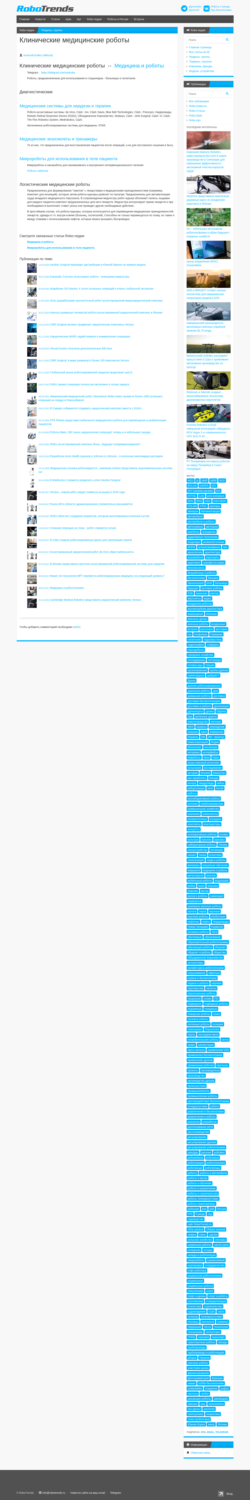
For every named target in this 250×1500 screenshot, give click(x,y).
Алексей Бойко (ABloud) (38, 55)
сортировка (195, 1265)
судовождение (196, 1311)
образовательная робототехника (208, 942)
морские (193, 890)
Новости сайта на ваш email (87, 1492)
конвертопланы (197, 819)
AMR (204, 480)
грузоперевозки (197, 670)
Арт (79, 19)
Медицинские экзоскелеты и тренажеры (58, 139)
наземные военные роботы (204, 906)
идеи (204, 731)
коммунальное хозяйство (203, 808)
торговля (203, 1337)
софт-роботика (197, 1270)
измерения (216, 731)
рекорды (193, 1152)
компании (194, 813)
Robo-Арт (195, 120)
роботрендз (195, 1167)
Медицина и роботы (139, 66)
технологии (221, 1326)
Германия (216, 634)
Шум (68, 19)
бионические (196, 583)
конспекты (194, 824)
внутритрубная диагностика (205, 608)
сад (210, 1214)
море (201, 885)
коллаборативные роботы (204, 798)
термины (222, 1321)
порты (191, 1034)
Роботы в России (117, 19)
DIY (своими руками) (200, 490)
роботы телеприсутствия (203, 1198)
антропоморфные (209, 547)
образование (213, 937)
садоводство (195, 1219)
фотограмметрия (198, 1378)
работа (214, 1106)
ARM (213, 480)
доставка (219, 695)
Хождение (211, 1388)
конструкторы (212, 824)
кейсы (220, 783)
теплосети (207, 1321)
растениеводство (198, 1132)
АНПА (191, 547)
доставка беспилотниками (204, 701)
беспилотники (196, 577)
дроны (210, 711)
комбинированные (211, 803)
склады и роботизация (202, 1255)
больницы (221, 583)
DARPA (204, 485)
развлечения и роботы (202, 1116)
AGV (190, 480)
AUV (222, 480)
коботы (192, 793)
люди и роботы (216, 860)
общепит (220, 947)
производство (196, 1075)
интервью (194, 752)
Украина (204, 1357)
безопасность (196, 567)
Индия (215, 742)
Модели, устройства (201, 71)
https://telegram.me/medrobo (58, 72)
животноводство (198, 721)
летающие (216, 849)
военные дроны (197, 619)
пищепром (194, 998)
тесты (207, 1326)
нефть (206, 921)
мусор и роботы (197, 896)
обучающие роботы (200, 947)
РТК (190, 1214)
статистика (194, 1306)
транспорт (218, 1337)
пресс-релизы (196, 1049)
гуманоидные (196, 675)
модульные (222, 880)
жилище (216, 721)
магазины (194, 865)
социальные (195, 1280)
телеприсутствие (211, 1316)
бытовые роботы (211, 588)
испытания (194, 767)
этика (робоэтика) (199, 1419)
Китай (219, 788)
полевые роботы (198, 1019)
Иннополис (194, 747)
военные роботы (198, 624)
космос (224, 834)
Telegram (221, 1432)
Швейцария (221, 1398)
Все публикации (199, 101)
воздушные (218, 624)
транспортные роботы (201, 1342)
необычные (218, 916)
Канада (213, 778)
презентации (206, 1044)
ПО (216, 998)
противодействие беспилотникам (208, 1101)
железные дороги (206, 716)
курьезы (206, 839)
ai (197, 480)
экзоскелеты (216, 1403)
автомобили (195, 516)
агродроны (209, 531)
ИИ (203, 737)
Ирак (207, 757)
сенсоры (220, 1239)
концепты (194, 829)
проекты (193, 1070)
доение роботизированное (204, 685)
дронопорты (195, 711)
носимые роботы (198, 931)
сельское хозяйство (200, 1239)
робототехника (216, 1162)
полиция (217, 1024)
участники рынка (198, 1367)
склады (207, 1249)
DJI (218, 490)
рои (204, 1208)
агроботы (193, 531)
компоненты (210, 813)
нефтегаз (193, 921)
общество (220, 952)
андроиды (194, 542)
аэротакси (194, 562)
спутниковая (195, 1301)
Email (210, 1432)
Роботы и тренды (220, 6)
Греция (209, 665)
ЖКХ (190, 726)
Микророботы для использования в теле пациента (69, 158)
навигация (216, 896)
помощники (195, 1029)
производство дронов (201, 1080)
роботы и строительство (203, 1193)
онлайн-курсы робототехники (206, 967)
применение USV (218, 1049)
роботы (192, 1173)
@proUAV (194, 10)
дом (215, 690)
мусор (204, 890)
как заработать (197, 778)
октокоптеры (195, 962)
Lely (201, 495)
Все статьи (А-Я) (199, 52)
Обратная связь (200, 1452)
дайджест (213, 675)
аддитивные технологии (202, 536)
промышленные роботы (202, 1096)
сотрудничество (214, 1265)
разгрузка (194, 1121)
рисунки (206, 1152)
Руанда (200, 1214)
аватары (215, 506)
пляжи (207, 998)
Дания (191, 680)
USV (207, 501)
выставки (221, 629)
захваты (201, 726)
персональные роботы (202, 993)
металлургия (195, 875)
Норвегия (217, 926)
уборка (192, 1357)
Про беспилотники (221, 10)
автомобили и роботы (201, 521)
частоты (193, 1393)
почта (225, 1039)
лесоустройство (197, 849)
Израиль (193, 737)
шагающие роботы (199, 1398)
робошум (193, 1208)
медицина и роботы (215, 870)
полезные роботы (198, 1024)
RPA (199, 501)
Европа (221, 711)
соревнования (216, 1260)
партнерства (195, 988)
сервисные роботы (199, 1244)
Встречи (139, 19)
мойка (191, 885)
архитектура (212, 552)
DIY (214, 485)
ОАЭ (214, 931)
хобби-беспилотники (211, 1383)
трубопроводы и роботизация (206, 1352)
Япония (222, 1424)
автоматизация (210, 511)
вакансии (201, 593)
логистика (215, 854)
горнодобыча (196, 649)
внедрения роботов (200, 603)
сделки (213, 1234)
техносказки (195, 1332)
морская (213, 885)
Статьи (55, 19)
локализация (196, 860)
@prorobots (195, 6)
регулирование (197, 1137)
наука (202, 911)
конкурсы (215, 819)
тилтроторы (213, 1332)
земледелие (217, 726)
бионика (213, 577)
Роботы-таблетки (37, 170)
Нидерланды (221, 921)
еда (190, 716)
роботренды (212, 1167)
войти (76, 626)
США (211, 1311)
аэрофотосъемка (213, 562)
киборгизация (196, 788)
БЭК (190, 593)
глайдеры (213, 644)
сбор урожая (195, 1229)
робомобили (195, 1157)
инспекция (210, 747)
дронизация (221, 706)
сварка (192, 1234)
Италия (205, 772)
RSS (203, 1432)
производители (210, 1070)
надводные (194, 901)
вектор (214, 593)
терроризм (194, 1326)
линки (202, 854)
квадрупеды (206, 783)
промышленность (198, 1090)
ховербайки (195, 1388)
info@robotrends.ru (53, 1492)
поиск (216, 1014)
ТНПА (191, 1337)
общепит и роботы (199, 952)
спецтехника (195, 1291)
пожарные (210, 1008)
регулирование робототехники (206, 1147)
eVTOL (192, 495)
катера (192, 783)
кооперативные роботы (202, 834)
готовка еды (195, 665)
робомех (219, 1152)
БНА (209, 583)
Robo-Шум (195, 115)
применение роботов (201, 1065)
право (191, 1044)
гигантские (194, 639)
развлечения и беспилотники (206, 1111)
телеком (193, 1316)
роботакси (212, 1157)
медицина (194, 870)
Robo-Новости (198, 106)
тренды (222, 1342)
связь (202, 1234)
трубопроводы (196, 1347)
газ (189, 634)
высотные (206, 629)
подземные (194, 1008)
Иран (215, 757)
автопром (212, 526)
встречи (192, 629)
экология (209, 1409)
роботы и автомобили (213, 1173)
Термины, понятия (200, 61)
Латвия (223, 844)
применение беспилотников (205, 1055)
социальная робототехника (204, 1275)
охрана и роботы (198, 983)
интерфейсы (210, 752)
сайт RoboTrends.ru (200, 1224)
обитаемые (195, 937)
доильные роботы (199, 690)
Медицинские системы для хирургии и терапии (65, 106)
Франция (217, 1378)
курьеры (219, 839)
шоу (202, 1403)
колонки (193, 803)
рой (211, 1208)
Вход (230, 1493)
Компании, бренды (200, 66)
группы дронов (219, 670)
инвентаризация (198, 742)
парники (217, 983)
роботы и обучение (199, 1183)
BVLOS (192, 485)
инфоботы (194, 757)
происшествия (196, 1085)
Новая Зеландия (198, 926)
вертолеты (194, 598)
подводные (194, 1003)
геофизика (200, 634)
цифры (224, 1388)
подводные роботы (216, 1003)
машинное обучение (215, 865)
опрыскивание (196, 972)
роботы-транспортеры (201, 1203)
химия (191, 1383)
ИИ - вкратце (216, 737)
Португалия (212, 1029)
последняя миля (208, 1034)
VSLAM (192, 506)
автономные (195, 526)
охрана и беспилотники (202, 978)
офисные (214, 972)
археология (195, 552)
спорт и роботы (217, 1296)
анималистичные (213, 542)
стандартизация (216, 1301)
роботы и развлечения (202, 1188)
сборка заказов (215, 1229)
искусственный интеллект (204, 762)
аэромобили (195, 557)
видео (207, 598)
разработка (210, 1121)
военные (211, 613)
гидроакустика (212, 639)
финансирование (198, 1373)
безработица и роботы (202, 572)
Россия (221, 1208)
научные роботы (198, 916)
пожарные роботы (199, 1014)
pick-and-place (215, 495)
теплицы (193, 1321)
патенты (211, 988)
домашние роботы (199, 695)
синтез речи (221, 1244)
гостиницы (214, 660)
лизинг (192, 854)
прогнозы (222, 1065)
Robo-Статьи (197, 110)
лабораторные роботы (202, 844)
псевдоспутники (197, 1106)
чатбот (205, 1393)
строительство (213, 1306)
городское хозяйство (200, 654)
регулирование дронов (202, 1142)
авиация (193, 511)
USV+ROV (219, 501)
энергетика (213, 1414)
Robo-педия (94, 19)
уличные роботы (198, 1362)
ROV (190, 501)
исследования (213, 767)
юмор (211, 1424)
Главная (24, 19)
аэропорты (212, 557)
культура (193, 839)
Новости (40, 19)
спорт (209, 1291)
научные (214, 911)
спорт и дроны (196, 1296)
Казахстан (219, 772)
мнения (211, 875)
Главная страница (200, 47)
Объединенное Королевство (205, 957)
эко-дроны (194, 1409)
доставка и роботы (199, 706)
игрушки (193, 731)
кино (210, 788)
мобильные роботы (200, 880)
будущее (193, 588)
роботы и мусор (197, 1178)
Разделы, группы (52, 30)
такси (221, 1311)
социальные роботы (200, 1285)
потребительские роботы (203, 1039)
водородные (195, 613)
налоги (192, 911)
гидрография (196, 644)
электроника (195, 1414)
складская (194, 1249)
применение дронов (200, 1060)
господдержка (196, 660)
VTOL (203, 506)
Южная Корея (196, 1424)
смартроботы (196, 1260)
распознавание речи (200, 1126)
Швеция (192, 1403)
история (193, 772)
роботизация (196, 1162)
